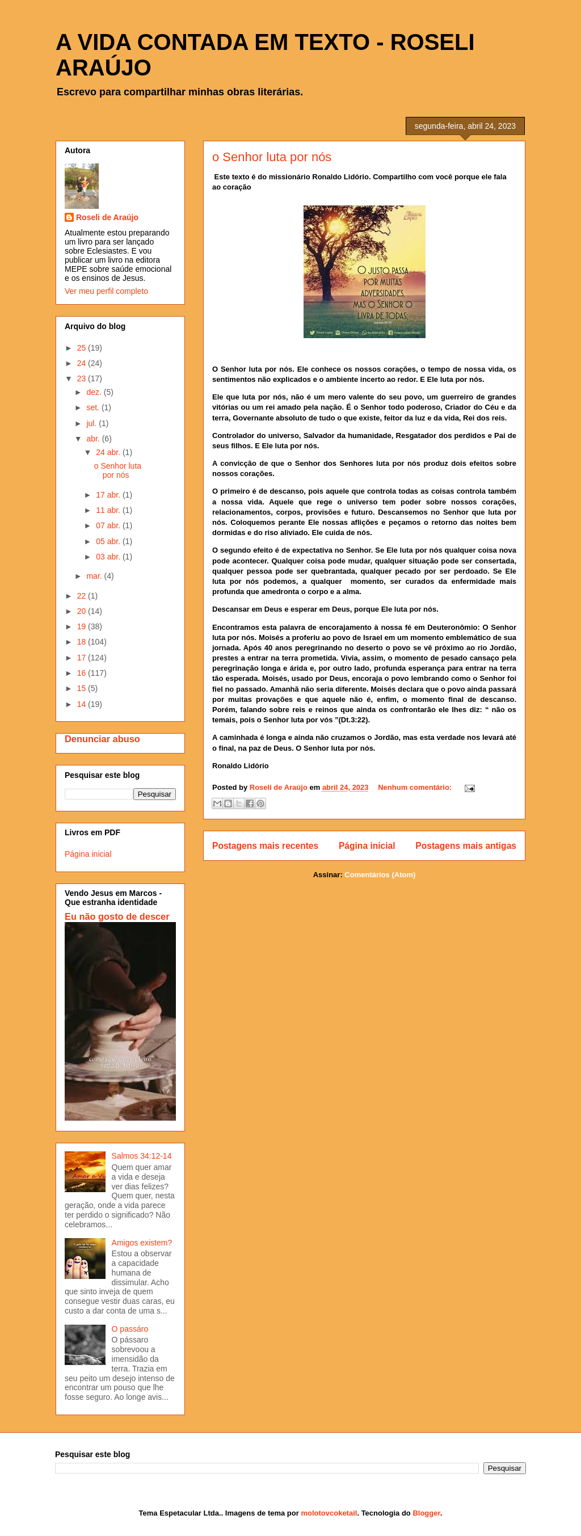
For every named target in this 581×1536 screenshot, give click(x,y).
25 (82, 347)
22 (82, 595)
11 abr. (109, 510)
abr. (94, 438)
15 (82, 688)
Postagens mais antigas (465, 846)
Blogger (426, 1513)
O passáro (130, 1328)
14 (82, 704)
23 (82, 378)
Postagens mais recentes (265, 846)
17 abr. (109, 494)
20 (82, 611)
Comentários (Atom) (379, 874)
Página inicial (367, 846)
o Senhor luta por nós (271, 157)
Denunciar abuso (102, 739)
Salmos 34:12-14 (142, 1155)
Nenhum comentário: (416, 787)
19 (82, 626)
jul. (92, 423)
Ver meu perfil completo (106, 291)
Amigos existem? (142, 1242)
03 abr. (109, 556)
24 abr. (109, 452)
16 (82, 672)
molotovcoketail (329, 1513)
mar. (95, 575)
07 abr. (109, 525)
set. (93, 407)
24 (82, 363)
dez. (94, 392)
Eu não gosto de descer (117, 916)
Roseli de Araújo (107, 217)
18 (82, 641)
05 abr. (109, 541)
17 (82, 657)
